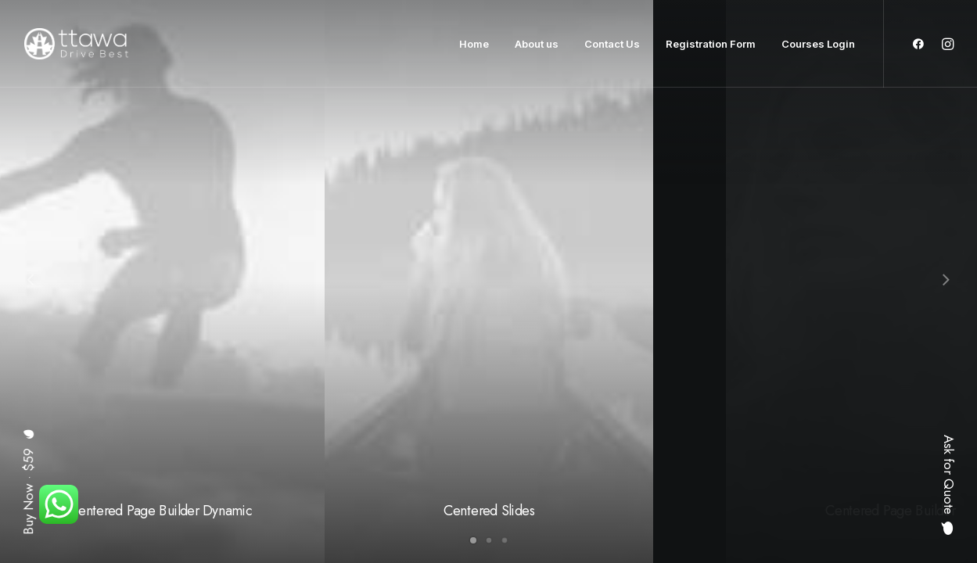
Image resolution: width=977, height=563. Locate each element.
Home (474, 44)
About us (537, 44)
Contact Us (612, 44)
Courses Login (818, 44)
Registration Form (711, 44)
